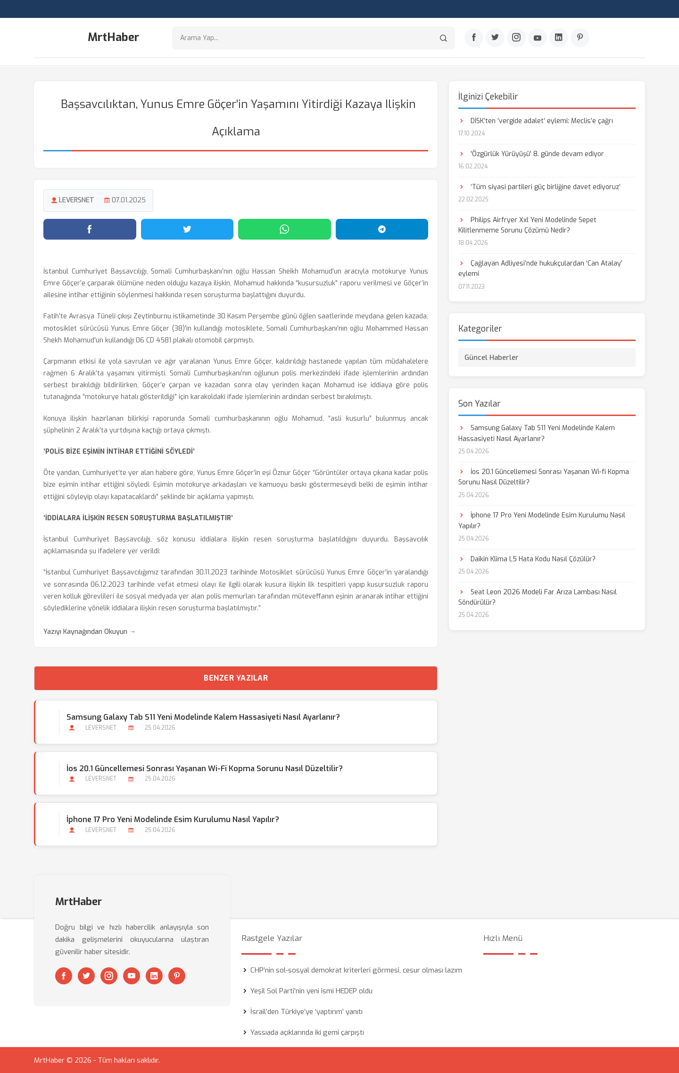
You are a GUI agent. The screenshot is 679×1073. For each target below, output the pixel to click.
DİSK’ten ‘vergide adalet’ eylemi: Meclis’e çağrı (535, 120)
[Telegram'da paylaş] (382, 228)
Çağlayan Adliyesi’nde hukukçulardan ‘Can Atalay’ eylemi (540, 268)
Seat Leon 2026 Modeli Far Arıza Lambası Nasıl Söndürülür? (537, 597)
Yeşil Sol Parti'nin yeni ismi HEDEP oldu (311, 990)
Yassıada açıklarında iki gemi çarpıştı (307, 1032)
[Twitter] (495, 38)
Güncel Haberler (491, 357)
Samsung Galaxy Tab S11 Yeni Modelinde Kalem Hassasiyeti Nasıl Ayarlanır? (203, 717)
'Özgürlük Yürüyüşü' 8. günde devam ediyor (531, 153)
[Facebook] (473, 38)
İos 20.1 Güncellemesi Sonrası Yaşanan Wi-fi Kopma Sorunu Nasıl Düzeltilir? (204, 768)
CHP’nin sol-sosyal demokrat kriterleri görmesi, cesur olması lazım (356, 969)
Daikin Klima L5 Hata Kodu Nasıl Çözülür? (527, 558)
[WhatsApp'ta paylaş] (284, 228)
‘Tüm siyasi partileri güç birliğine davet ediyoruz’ (539, 186)
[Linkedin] (558, 38)
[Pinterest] (580, 38)
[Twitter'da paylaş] (187, 228)
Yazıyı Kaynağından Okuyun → (89, 631)
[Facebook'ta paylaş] (89, 228)
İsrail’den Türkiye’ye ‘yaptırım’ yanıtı (306, 1011)
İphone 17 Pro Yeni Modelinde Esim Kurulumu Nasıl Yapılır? (172, 819)
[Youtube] (537, 38)
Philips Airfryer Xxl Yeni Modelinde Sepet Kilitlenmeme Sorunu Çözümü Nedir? (527, 224)
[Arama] (443, 38)
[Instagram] (516, 38)
